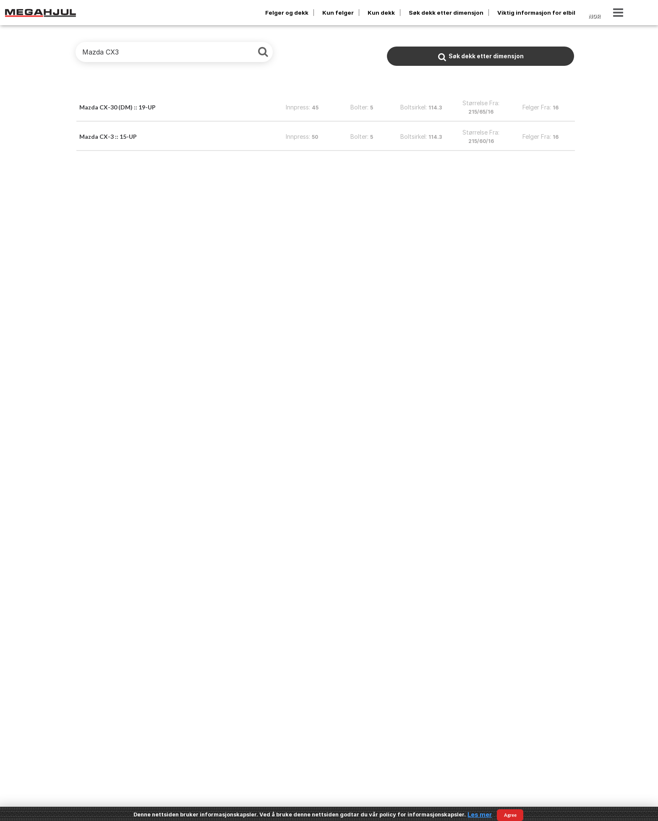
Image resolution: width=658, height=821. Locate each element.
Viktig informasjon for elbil (536, 12)
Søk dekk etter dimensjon (446, 12)
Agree (510, 815)
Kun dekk (381, 12)
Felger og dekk (286, 12)
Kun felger (338, 12)
